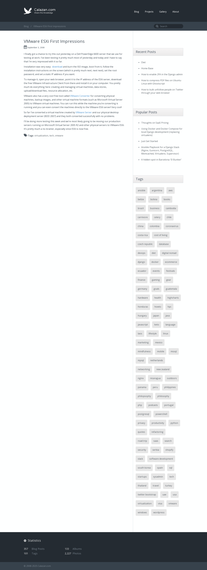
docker (155, 261)
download (57, 66)
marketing (143, 342)
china (140, 226)
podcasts (153, 405)
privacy (141, 422)
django (141, 261)
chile (169, 217)
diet (154, 253)
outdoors (172, 378)
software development (161, 458)
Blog (136, 11)
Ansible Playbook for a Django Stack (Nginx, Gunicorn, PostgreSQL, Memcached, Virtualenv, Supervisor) (160, 150)
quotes (141, 431)
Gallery (163, 11)
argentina (157, 190)
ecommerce (171, 261)
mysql (141, 360)
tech (51, 135)
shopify (169, 449)
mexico (158, 342)
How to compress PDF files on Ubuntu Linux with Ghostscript (161, 82)
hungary (142, 315)
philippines (170, 387)
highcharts (173, 297)
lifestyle (153, 333)
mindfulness (144, 351)
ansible (141, 190)
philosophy (163, 396)
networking (144, 369)
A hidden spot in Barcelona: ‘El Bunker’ (161, 159)
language (170, 324)
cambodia (171, 208)
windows (142, 512)
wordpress (158, 512)
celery (157, 217)
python (174, 422)
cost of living (160, 235)
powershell (161, 414)
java (167, 315)
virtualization (41, 135)
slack (140, 458)
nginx (141, 378)
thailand (142, 485)
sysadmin (158, 476)
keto (156, 324)
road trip (142, 440)
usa (175, 494)
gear (168, 279)
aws (171, 190)
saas (155, 440)
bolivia (153, 199)
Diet (143, 62)
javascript (143, 324)
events (156, 270)
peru (155, 387)
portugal (168, 405)
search (168, 440)
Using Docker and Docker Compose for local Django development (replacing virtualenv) (161, 132)
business (154, 208)
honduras (143, 306)
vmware (59, 135)
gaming (156, 279)
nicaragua (155, 378)
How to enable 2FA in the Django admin (162, 74)
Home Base (147, 68)
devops (141, 253)
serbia (155, 449)
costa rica (143, 235)
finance (141, 279)
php (140, 405)
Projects (149, 11)
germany (142, 288)
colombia (154, 226)
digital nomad (169, 253)
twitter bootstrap (147, 494)
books (167, 199)
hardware (143, 297)
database (164, 244)
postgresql (143, 414)
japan (156, 315)
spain (160, 467)
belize (141, 199)
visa (160, 503)
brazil (141, 208)
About (175, 11)
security (142, 449)
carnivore (143, 217)
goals (156, 288)
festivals (170, 270)
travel (156, 485)
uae (164, 494)
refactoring (157, 431)
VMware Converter (80, 95)
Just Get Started (149, 141)
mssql (174, 351)
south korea (144, 467)
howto (157, 306)
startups (142, 476)
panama (142, 387)
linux (165, 333)
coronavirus (172, 226)
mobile (160, 351)
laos (140, 333)
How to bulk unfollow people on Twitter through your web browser (162, 91)
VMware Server (84, 112)
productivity (158, 422)
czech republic (145, 244)
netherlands (156, 360)
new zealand (162, 369)
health (157, 297)
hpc (169, 306)
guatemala (171, 288)
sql (170, 467)
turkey (168, 485)
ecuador (142, 270)
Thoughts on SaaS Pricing (155, 122)
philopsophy (144, 396)
